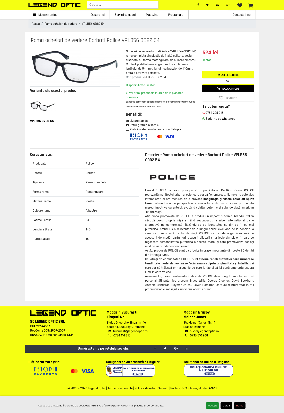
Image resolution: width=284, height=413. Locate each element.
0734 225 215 (213, 113)
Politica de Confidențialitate (188, 388)
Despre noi (98, 15)
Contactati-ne (242, 15)
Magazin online (45, 15)
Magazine (152, 15)
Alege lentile (228, 75)
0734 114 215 (119, 335)
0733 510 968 (196, 335)
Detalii (226, 405)
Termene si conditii (119, 388)
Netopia (176, 129)
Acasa (36, 24)
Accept (212, 405)
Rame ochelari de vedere (60, 24)
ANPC (212, 388)
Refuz (239, 405)
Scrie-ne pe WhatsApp (219, 119)
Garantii (163, 388)
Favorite (228, 98)
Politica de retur (145, 388)
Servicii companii (125, 15)
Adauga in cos (228, 89)
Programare (175, 15)
